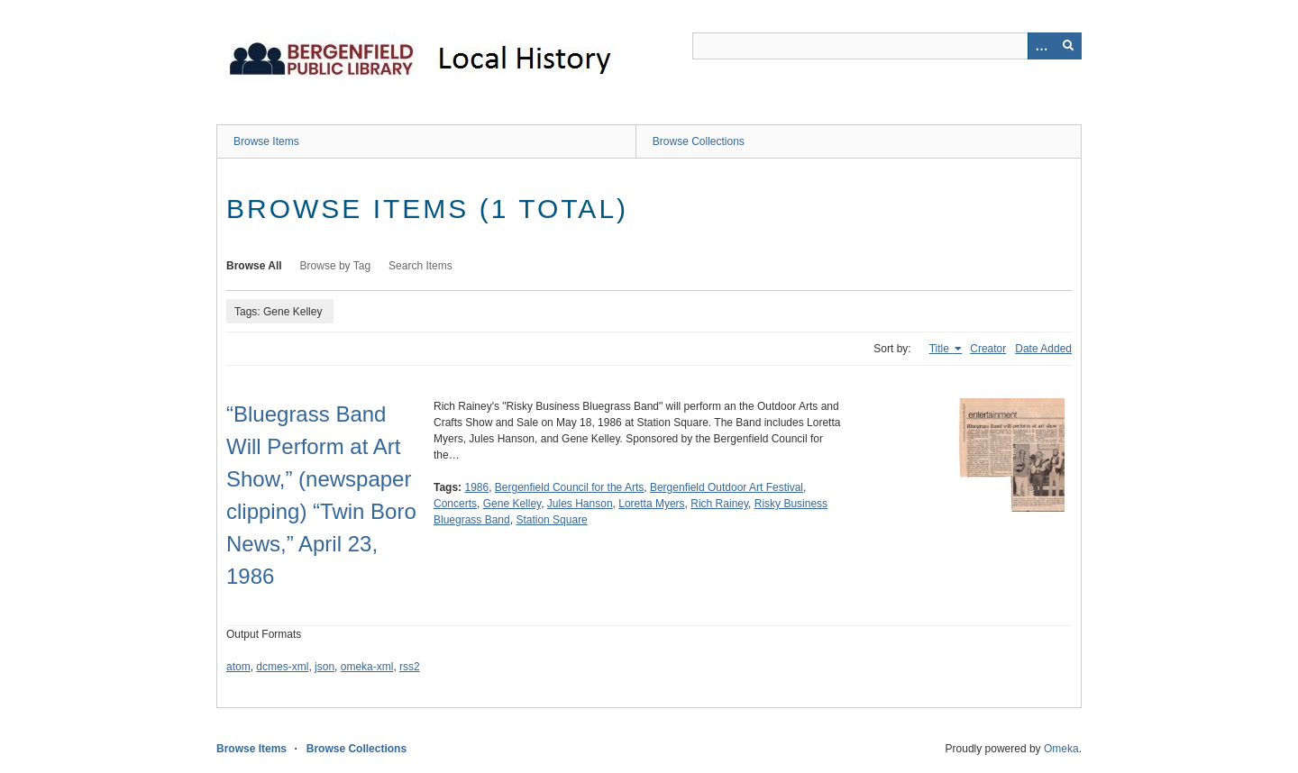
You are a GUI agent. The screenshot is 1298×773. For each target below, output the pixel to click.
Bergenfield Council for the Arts (569, 487)
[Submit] (1068, 45)
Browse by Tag (335, 265)
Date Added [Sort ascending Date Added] (1043, 348)
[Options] (1041, 45)
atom (238, 666)
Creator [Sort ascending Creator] (988, 348)
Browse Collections (699, 141)
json (324, 666)
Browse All (254, 265)
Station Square (551, 520)
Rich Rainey (719, 503)
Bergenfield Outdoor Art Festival (726, 487)
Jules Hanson (580, 503)
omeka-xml (367, 666)
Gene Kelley (512, 503)
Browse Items (266, 141)
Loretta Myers (651, 503)
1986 (476, 487)
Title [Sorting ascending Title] (941, 348)
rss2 (409, 666)
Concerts (455, 503)
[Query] (887, 45)
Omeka (1061, 748)
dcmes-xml (282, 666)
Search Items (420, 265)
